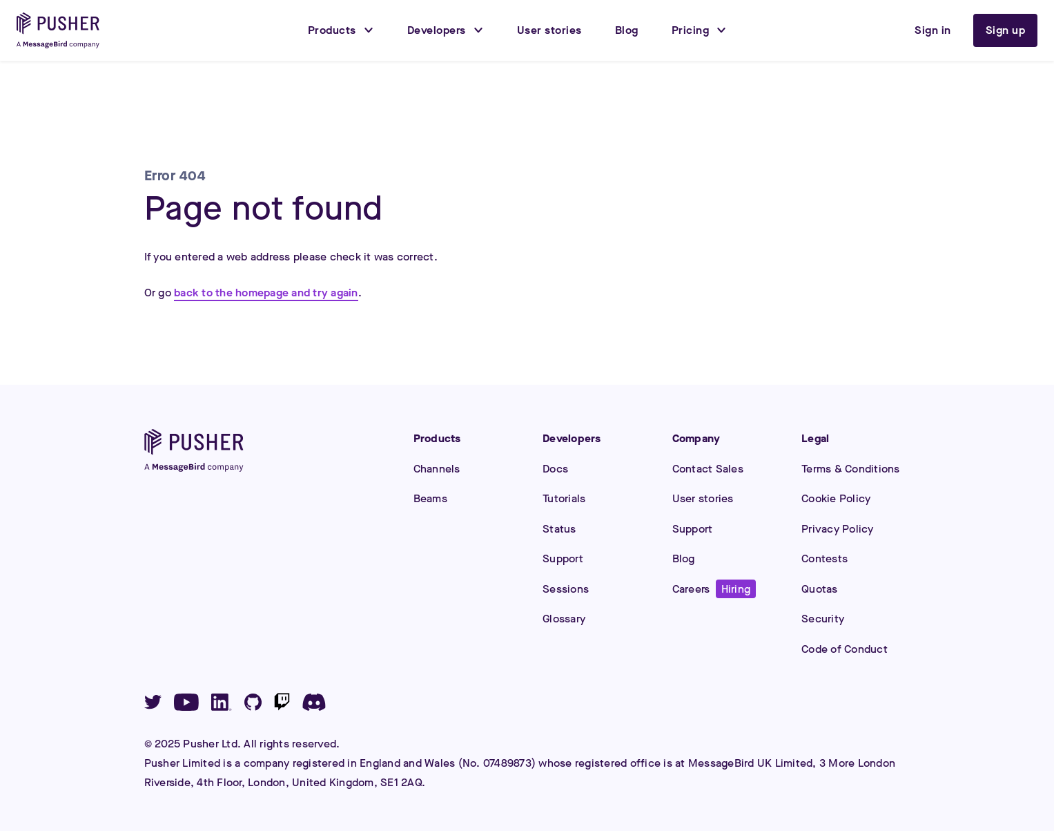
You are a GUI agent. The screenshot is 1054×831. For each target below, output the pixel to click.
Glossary (564, 618)
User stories (703, 498)
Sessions (566, 589)
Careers (714, 589)
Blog (683, 558)
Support (563, 558)
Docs (555, 468)
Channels (436, 468)
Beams (430, 498)
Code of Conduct (844, 649)
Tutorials (564, 498)
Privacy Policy (837, 529)
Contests (824, 558)
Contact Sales (707, 468)
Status (559, 529)
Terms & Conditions (850, 468)
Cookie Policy (835, 498)
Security (822, 618)
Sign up (1006, 30)
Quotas (819, 589)
